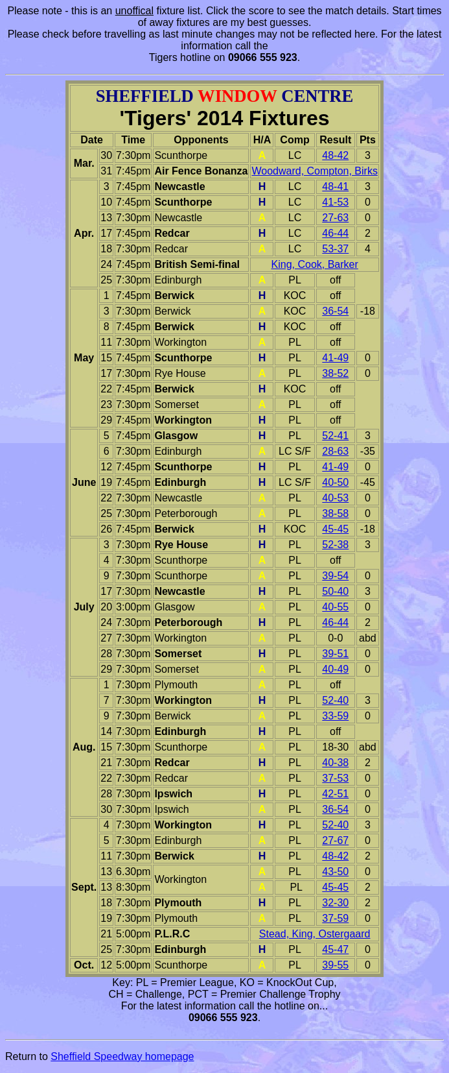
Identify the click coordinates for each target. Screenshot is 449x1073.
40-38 (335, 762)
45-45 (335, 529)
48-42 (335, 155)
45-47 (335, 949)
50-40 (335, 591)
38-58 (335, 513)
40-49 (335, 669)
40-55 (335, 606)
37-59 (335, 918)
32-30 (335, 902)
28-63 (335, 451)
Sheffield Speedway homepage (122, 1056)
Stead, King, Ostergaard (315, 933)
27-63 (335, 217)
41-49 (335, 357)
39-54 (335, 575)
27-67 (335, 840)
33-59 (335, 715)
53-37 (335, 248)
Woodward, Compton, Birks (314, 170)
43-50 (335, 871)
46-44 (335, 233)
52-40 (335, 700)
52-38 (335, 544)
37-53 (335, 778)
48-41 (335, 186)
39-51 (335, 653)
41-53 (335, 202)
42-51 (335, 793)
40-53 (335, 497)
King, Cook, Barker (314, 264)
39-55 (335, 965)
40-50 (335, 482)
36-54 (335, 311)
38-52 (335, 373)
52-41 (335, 435)
